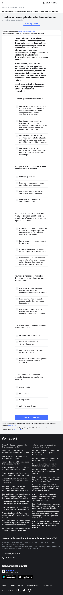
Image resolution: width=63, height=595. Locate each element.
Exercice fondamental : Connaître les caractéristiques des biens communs (15, 508)
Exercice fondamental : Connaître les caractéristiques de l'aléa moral (45, 459)
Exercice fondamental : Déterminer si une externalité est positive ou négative (16, 474)
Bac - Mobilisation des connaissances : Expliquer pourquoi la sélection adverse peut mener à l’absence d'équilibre (46, 506)
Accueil (4, 8)
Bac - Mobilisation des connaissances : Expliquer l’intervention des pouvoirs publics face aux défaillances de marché (46, 524)
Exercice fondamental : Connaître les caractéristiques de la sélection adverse (45, 472)
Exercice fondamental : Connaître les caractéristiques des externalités (15, 469)
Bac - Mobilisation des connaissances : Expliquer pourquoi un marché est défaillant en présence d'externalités (16, 496)
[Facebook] (18, 590)
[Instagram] (29, 590)
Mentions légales (33, 585)
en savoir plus (12, 425)
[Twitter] (24, 590)
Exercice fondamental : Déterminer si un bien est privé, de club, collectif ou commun (15, 515)
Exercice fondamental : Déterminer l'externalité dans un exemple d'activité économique (16, 481)
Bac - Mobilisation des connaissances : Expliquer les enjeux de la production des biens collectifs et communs (16, 523)
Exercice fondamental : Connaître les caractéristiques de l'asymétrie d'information (45, 453)
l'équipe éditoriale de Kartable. (26, 31)
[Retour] (4, 3)
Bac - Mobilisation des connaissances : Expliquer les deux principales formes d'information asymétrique (46, 479)
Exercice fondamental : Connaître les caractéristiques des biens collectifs (15, 503)
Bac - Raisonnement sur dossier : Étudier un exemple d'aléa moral (44, 465)
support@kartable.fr (12, 553)
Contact (4, 585)
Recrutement (47, 585)
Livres (20, 585)
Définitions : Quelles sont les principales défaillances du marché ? (15, 452)
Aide (13, 585)
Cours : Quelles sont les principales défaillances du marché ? (14, 446)
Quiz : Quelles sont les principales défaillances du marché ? (14, 457)
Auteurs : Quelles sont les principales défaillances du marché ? (15, 463)
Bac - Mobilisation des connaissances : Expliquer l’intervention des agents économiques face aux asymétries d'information (46, 515)
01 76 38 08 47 (51, 3)
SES (20, 8)
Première (13, 8)
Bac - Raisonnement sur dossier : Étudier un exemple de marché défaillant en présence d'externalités (15, 489)
